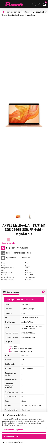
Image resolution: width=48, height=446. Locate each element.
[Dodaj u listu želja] (8, 241)
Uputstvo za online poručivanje (18, 258)
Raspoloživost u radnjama (14, 248)
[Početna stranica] (2, 11)
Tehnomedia (14, 4)
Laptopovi (26, 12)
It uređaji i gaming (13, 12)
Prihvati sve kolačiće (11, 436)
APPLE (27, 265)
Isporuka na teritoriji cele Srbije (18, 253)
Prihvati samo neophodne (13, 430)
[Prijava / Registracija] (39, 4)
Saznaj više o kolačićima (14, 442)
